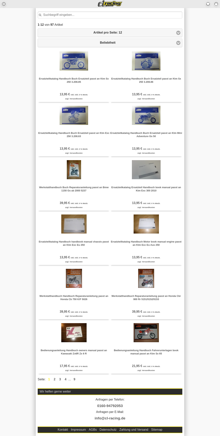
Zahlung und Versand (133, 429)
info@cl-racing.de (110, 418)
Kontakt (63, 429)
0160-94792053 (110, 406)
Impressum (78, 429)
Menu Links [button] (4, 4)
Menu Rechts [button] (216, 4)
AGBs (93, 429)
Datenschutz (108, 429)
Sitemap (156, 429)
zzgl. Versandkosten (74, 99)
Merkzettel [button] (208, 4)
